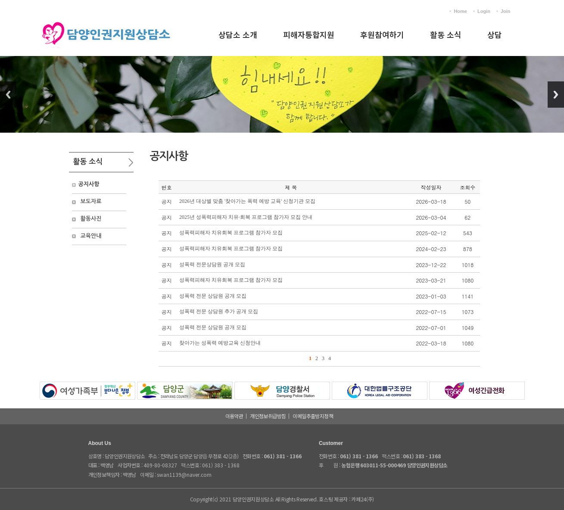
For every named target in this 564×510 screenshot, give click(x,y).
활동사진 (91, 218)
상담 (494, 34)
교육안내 (91, 236)
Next (556, 94)
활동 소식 (445, 34)
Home (460, 11)
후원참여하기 (382, 34)
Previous (8, 94)
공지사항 (89, 184)
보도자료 (91, 201)
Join (506, 11)
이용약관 (234, 416)
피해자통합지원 (308, 34)
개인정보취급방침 (268, 416)
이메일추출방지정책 (313, 416)
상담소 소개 (237, 34)
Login (483, 11)
